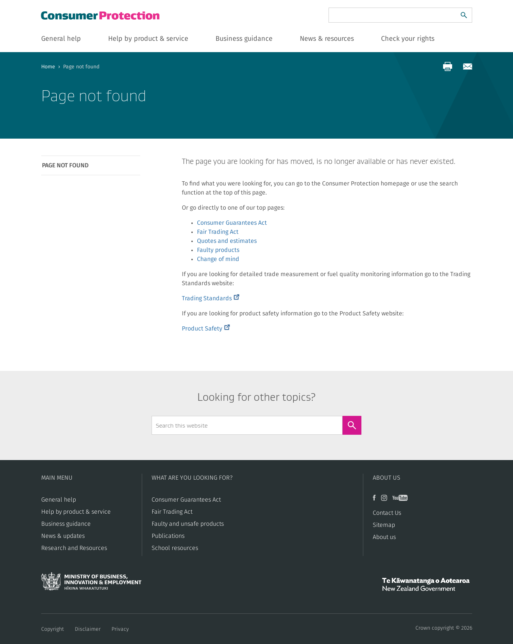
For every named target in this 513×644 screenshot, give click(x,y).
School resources (175, 548)
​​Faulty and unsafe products (188, 524)
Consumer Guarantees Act (232, 223)
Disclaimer (88, 629)
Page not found (65, 165)
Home (48, 66)
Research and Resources (74, 548)
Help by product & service (76, 512)
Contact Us (387, 513)
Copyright (52, 629)
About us (384, 537)
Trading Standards (210, 298)
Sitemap (384, 525)
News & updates (63, 536)
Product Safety (206, 329)
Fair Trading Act (218, 232)
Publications (168, 536)
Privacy (120, 629)
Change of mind (218, 259)
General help (58, 500)
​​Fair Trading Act (172, 512)
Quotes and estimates (227, 241)
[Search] (463, 15)
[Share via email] (467, 66)
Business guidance (66, 524)
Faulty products (218, 250)
